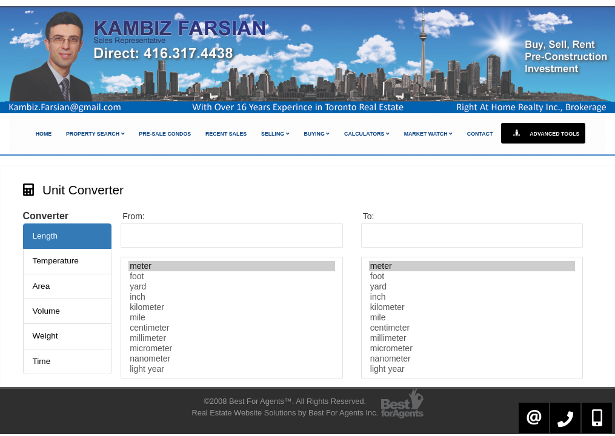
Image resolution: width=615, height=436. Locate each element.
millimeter (231, 338)
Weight (45, 335)
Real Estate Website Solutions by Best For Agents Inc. (284, 412)
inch (231, 297)
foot (231, 276)
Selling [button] (275, 134)
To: (368, 216)
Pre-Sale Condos (165, 134)
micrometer (231, 348)
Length (45, 235)
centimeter (231, 328)
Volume (46, 310)
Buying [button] (317, 134)
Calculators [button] (367, 134)
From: (133, 216)
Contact (480, 134)
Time (42, 361)
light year (231, 369)
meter (231, 266)
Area (41, 286)
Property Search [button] (95, 134)
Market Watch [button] (428, 134)
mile (231, 317)
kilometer (231, 307)
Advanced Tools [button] (543, 133)
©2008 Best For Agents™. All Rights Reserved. (285, 401)
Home (44, 134)
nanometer (231, 359)
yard (231, 287)
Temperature (56, 260)
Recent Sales (226, 134)
